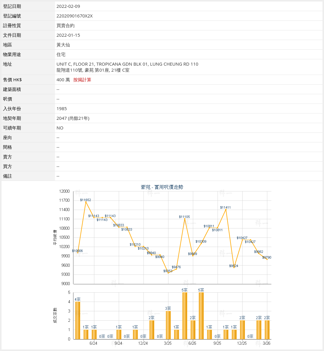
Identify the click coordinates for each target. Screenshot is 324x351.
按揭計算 (82, 79)
